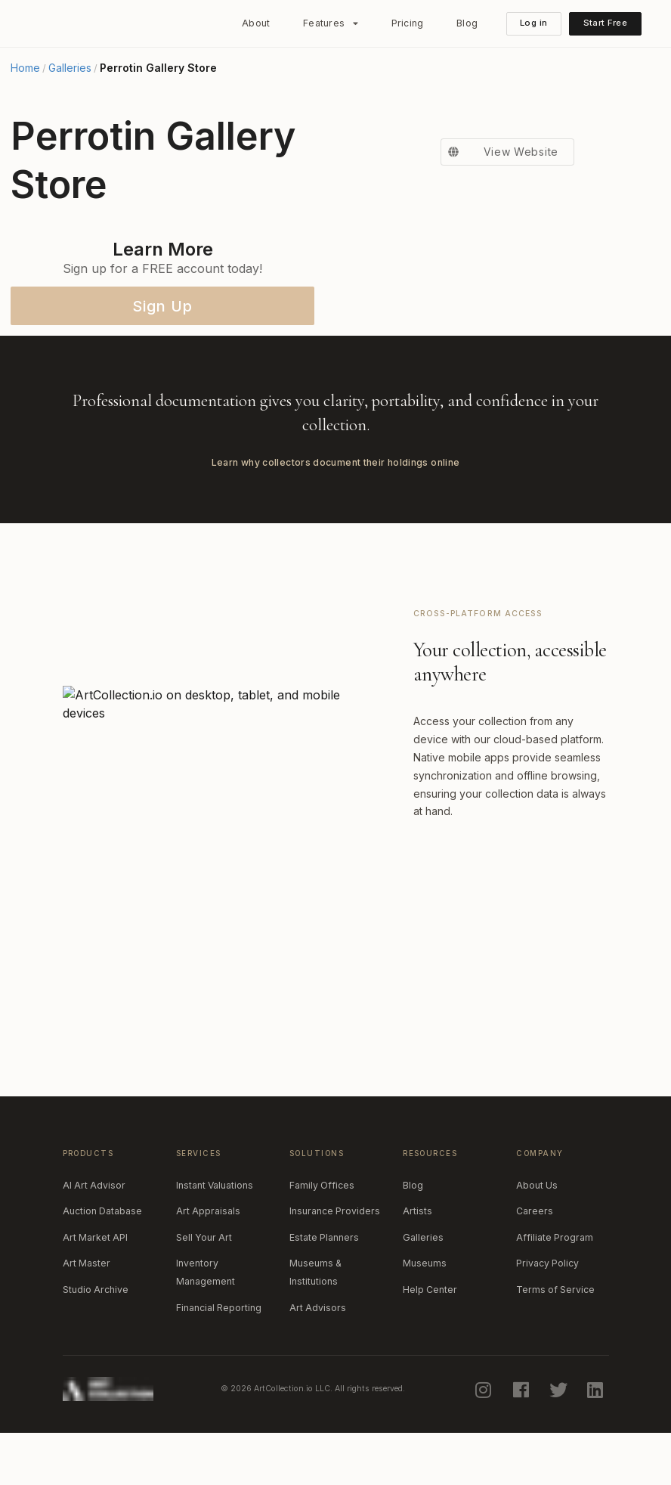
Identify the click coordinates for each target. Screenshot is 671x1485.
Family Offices (321, 1242)
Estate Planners (324, 1294)
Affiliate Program (554, 1294)
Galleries (69, 68)
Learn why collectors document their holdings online (336, 519)
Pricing (407, 23)
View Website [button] (499, 369)
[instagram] (485, 1446)
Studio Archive (95, 1346)
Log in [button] (533, 22)
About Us (537, 1242)
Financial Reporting (218, 1364)
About (256, 23)
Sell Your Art (204, 1294)
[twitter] (559, 1446)
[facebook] (522, 1446)
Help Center (430, 1346)
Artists (417, 1268)
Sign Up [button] (162, 306)
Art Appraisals (208, 1268)
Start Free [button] (605, 22)
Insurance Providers (334, 1268)
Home (25, 68)
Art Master (86, 1320)
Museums (425, 1320)
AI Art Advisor (94, 1242)
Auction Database (102, 1268)
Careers (534, 1268)
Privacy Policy (547, 1320)
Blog (467, 23)
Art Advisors (317, 1364)
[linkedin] (597, 1446)
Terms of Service (555, 1346)
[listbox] (331, 23)
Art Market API (95, 1294)
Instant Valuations (214, 1242)
